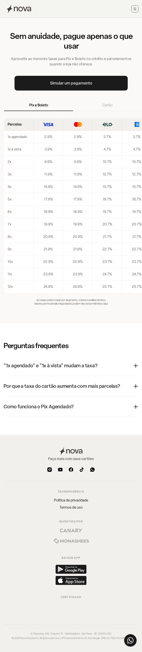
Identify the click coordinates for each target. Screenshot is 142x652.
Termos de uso (71, 507)
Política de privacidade (71, 500)
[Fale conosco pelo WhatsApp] (130, 640)
